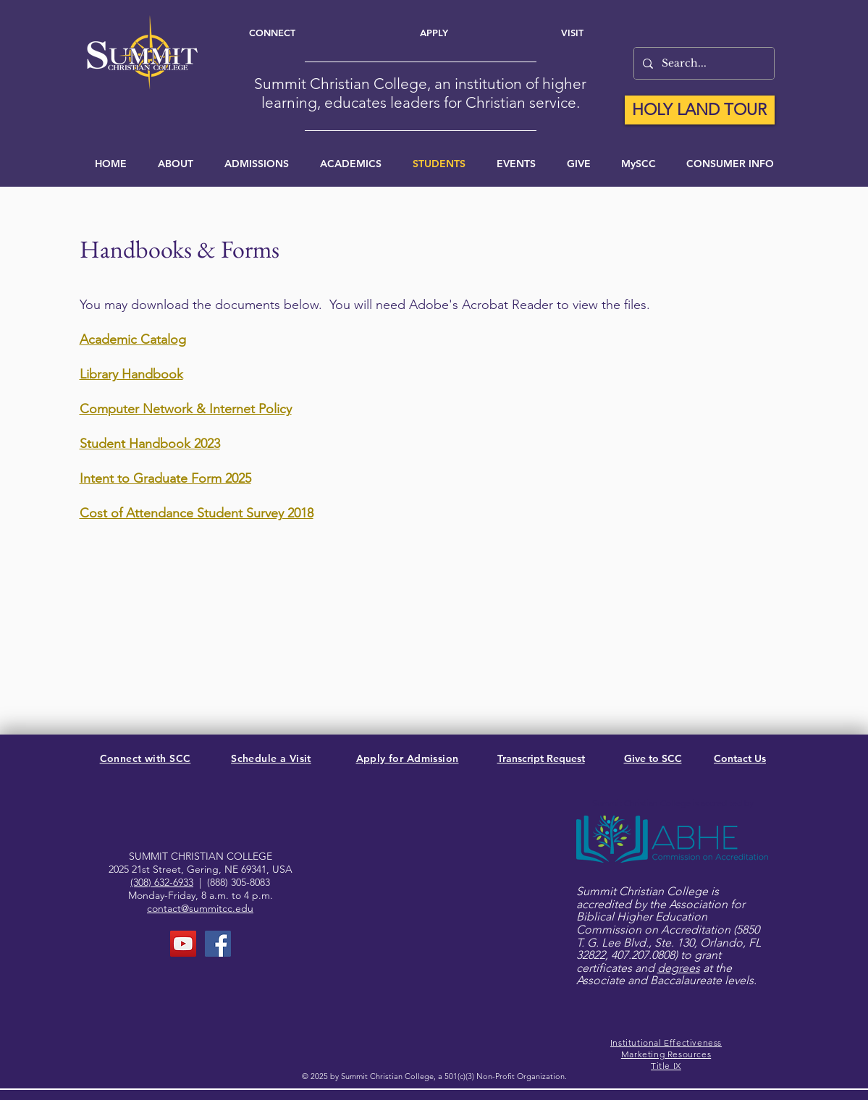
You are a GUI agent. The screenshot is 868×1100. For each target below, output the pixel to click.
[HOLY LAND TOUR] (700, 110)
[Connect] (272, 32)
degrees (678, 968)
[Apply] (434, 32)
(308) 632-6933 (161, 882)
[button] (516, 163)
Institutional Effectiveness (666, 1042)
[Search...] (702, 63)
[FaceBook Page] (218, 944)
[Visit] (572, 32)
